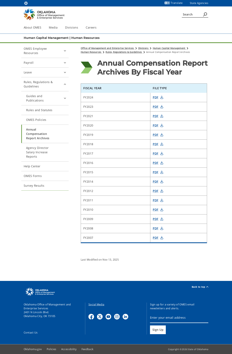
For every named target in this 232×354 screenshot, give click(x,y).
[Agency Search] (205, 14)
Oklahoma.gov (33, 349)
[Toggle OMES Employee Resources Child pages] (65, 51)
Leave (28, 72)
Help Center (32, 166)
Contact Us (31, 332)
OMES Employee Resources (35, 51)
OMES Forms (33, 176)
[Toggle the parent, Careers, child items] (98, 27)
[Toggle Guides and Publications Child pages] (65, 98)
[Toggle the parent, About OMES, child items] (42, 27)
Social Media (96, 304)
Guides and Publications (35, 98)
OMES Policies (36, 120)
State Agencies (199, 3)
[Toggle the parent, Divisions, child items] (79, 27)
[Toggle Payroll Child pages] (65, 62)
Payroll (29, 63)
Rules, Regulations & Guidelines (38, 84)
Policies (51, 349)
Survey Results (34, 185)
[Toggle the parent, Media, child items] (59, 27)
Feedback (87, 349)
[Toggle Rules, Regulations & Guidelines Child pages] (65, 84)
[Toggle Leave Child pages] (65, 72)
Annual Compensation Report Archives (37, 133)
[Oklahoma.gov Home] (26, 3)
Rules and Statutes (39, 110)
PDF (155, 97)
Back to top (200, 287)
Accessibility (69, 349)
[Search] (195, 14)
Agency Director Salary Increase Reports (37, 152)
